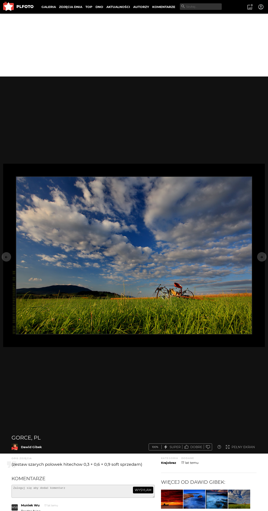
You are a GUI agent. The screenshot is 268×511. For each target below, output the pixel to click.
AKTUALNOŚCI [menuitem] (118, 7)
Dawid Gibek (31, 447)
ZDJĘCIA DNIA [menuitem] (70, 7)
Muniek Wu (30, 507)
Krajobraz (168, 463)
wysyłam (143, 490)
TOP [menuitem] (88, 7)
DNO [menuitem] (99, 7)
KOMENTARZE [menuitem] (163, 7)
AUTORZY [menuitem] (141, 7)
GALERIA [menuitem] (48, 7)
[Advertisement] (134, 45)
